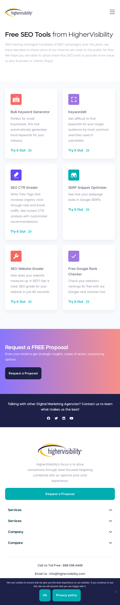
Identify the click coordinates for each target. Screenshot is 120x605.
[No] (115, 591)
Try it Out (18, 150)
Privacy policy (66, 595)
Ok (45, 595)
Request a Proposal (23, 373)
